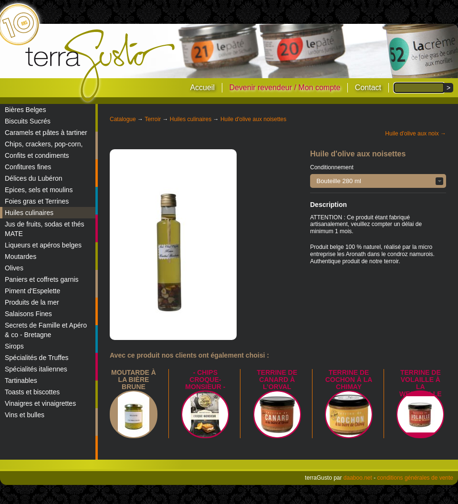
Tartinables (21, 380)
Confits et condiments (37, 155)
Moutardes (20, 256)
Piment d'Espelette (32, 291)
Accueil (202, 87)
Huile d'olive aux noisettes (253, 119)
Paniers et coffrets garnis (42, 279)
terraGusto (101, 65)
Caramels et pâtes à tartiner (46, 132)
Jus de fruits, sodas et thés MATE (44, 228)
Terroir (153, 119)
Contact (368, 87)
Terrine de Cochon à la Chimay (349, 380)
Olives (14, 268)
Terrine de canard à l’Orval (277, 380)
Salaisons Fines (28, 314)
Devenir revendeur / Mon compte (284, 87)
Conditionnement (332, 167)
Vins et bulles (24, 415)
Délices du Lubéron (33, 178)
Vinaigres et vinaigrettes (40, 403)
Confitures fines (28, 167)
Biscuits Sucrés (28, 121)
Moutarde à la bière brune (133, 380)
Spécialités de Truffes (37, 357)
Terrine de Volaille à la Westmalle (420, 383)
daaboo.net (358, 477)
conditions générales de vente (415, 477)
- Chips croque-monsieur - (205, 380)
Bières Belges (25, 109)
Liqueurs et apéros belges (43, 245)
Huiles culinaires (29, 212)
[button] (378, 181)
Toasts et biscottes (32, 392)
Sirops (14, 346)
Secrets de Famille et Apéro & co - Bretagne (46, 330)
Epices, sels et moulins (39, 190)
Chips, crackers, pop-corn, (44, 144)
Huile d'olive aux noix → (415, 133)
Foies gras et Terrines (37, 201)
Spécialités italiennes (36, 369)
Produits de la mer (32, 302)
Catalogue (123, 119)
